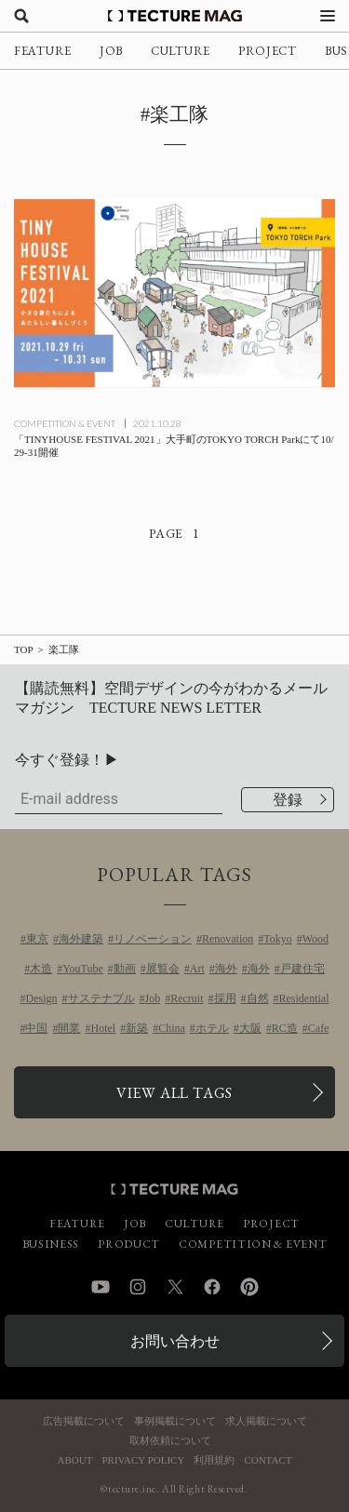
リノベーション (153, 938)
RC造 (285, 1028)
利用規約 (214, 1460)
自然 (258, 998)
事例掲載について (175, 1421)
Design (42, 998)
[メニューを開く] (327, 15)
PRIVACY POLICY (142, 1460)
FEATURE (43, 51)
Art (197, 968)
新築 (137, 1028)
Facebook (212, 1287)
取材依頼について (170, 1441)
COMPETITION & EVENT (64, 423)
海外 (226, 968)
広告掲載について (84, 1421)
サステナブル (101, 998)
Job (153, 998)
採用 (225, 998)
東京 (37, 938)
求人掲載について (266, 1421)
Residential (304, 998)
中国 (36, 1028)
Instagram (137, 1287)
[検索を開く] (21, 15)
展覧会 (163, 968)
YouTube (82, 968)
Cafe (318, 1028)
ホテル (212, 1028)
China (171, 1028)
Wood (315, 938)
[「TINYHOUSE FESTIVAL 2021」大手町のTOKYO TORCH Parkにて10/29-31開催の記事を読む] (174, 293)
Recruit (186, 998)
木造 (41, 968)
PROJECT (267, 51)
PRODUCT (129, 1244)
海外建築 (81, 938)
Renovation (227, 938)
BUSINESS (51, 1244)
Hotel (102, 1028)
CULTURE (180, 51)
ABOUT (75, 1460)
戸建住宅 (302, 968)
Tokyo (277, 938)
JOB (111, 51)
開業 (69, 1028)
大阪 (250, 1028)
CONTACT (267, 1460)
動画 (125, 968)
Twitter (175, 1287)
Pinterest (249, 1287)
